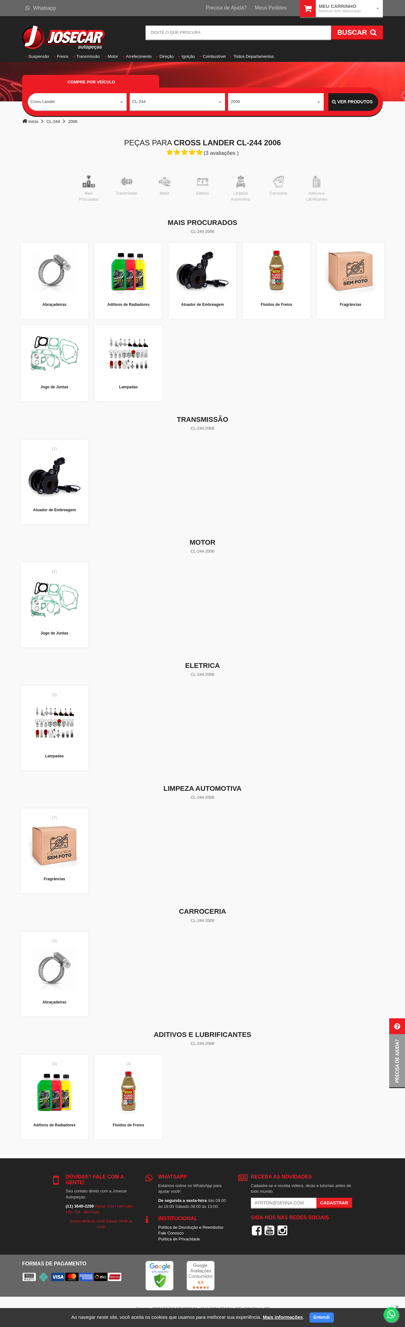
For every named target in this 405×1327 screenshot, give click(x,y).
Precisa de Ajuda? (226, 7)
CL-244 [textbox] (139, 101)
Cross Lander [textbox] (42, 101)
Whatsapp (41, 8)
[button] (397, 1053)
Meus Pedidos (271, 7)
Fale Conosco (171, 1233)
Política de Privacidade (179, 1239)
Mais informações (283, 1317)
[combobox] (77, 102)
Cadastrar (334, 1202)
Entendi (322, 1317)
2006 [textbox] (235, 101)
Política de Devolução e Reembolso (190, 1227)
